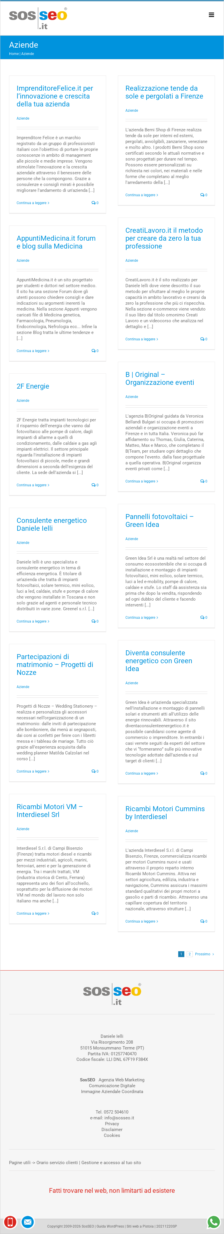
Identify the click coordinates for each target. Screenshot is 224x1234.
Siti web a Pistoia (140, 1226)
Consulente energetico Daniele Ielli (52, 524)
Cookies (112, 1135)
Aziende (27, 54)
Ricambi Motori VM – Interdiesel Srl (50, 811)
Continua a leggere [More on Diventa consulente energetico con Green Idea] (140, 773)
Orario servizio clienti (57, 1162)
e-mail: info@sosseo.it (112, 1118)
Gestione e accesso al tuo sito (111, 1162)
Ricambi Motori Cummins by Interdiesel (165, 813)
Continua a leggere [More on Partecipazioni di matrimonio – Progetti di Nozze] (31, 771)
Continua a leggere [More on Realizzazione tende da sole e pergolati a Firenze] (140, 195)
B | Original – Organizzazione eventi (159, 378)
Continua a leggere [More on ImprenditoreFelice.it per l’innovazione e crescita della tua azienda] (31, 203)
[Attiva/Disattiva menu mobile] (212, 15)
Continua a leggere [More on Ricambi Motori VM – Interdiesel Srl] (31, 913)
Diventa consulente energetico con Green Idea (158, 661)
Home (14, 54)
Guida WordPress (110, 1226)
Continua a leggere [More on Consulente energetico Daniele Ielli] (31, 621)
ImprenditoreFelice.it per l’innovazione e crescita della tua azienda (55, 96)
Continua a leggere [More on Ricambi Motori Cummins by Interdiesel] (140, 921)
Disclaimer (112, 1129)
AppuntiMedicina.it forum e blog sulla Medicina (56, 242)
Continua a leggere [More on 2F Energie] (31, 485)
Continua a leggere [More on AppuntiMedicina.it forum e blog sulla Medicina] (31, 351)
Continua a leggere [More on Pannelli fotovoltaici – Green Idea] (140, 618)
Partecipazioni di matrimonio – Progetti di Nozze (55, 665)
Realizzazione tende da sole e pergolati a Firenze (164, 92)
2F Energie (33, 386)
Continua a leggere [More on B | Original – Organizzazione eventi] (140, 481)
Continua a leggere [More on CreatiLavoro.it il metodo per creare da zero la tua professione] (140, 339)
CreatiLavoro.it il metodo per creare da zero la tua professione (164, 238)
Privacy (112, 1123)
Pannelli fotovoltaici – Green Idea (159, 521)
